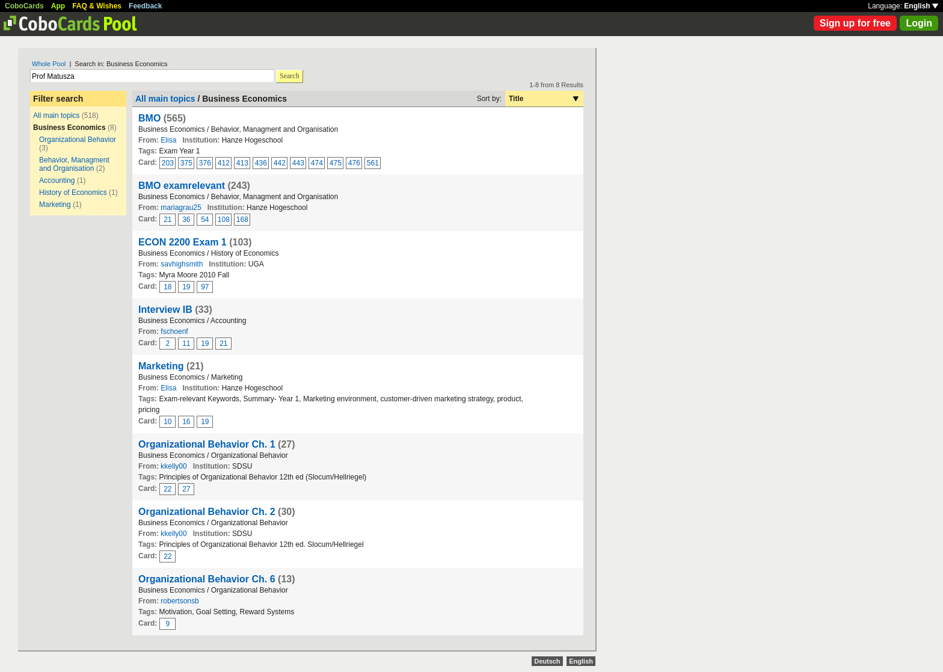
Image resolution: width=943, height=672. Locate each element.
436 (261, 163)
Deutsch (547, 661)
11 (186, 343)
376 (205, 163)
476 (354, 163)
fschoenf (174, 331)
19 (186, 287)
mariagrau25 (181, 207)
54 (205, 219)
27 (186, 489)
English (921, 6)
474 (317, 163)
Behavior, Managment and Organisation (74, 164)
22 (167, 489)
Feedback (145, 6)
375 (186, 163)
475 (336, 163)
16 (186, 422)
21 (167, 219)
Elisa (168, 140)
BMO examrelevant (181, 185)
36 (186, 219)
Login (919, 23)
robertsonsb (179, 601)
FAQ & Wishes (96, 6)
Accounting (57, 180)
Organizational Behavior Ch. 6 (206, 579)
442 (280, 163)
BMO (149, 118)
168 (242, 219)
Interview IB (165, 309)
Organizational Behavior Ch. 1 (206, 444)
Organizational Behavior (77, 139)
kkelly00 (173, 466)
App (58, 6)
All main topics (56, 115)
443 (298, 163)
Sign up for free (855, 23)
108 (224, 219)
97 (205, 287)
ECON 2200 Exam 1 (182, 242)
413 (242, 163)
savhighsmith (182, 264)
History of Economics (73, 192)
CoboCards (24, 6)
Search (289, 76)
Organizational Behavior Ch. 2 (206, 512)
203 (168, 163)
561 (373, 163)
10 (167, 422)
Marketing (55, 204)
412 (224, 163)
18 (167, 287)
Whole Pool (49, 63)
